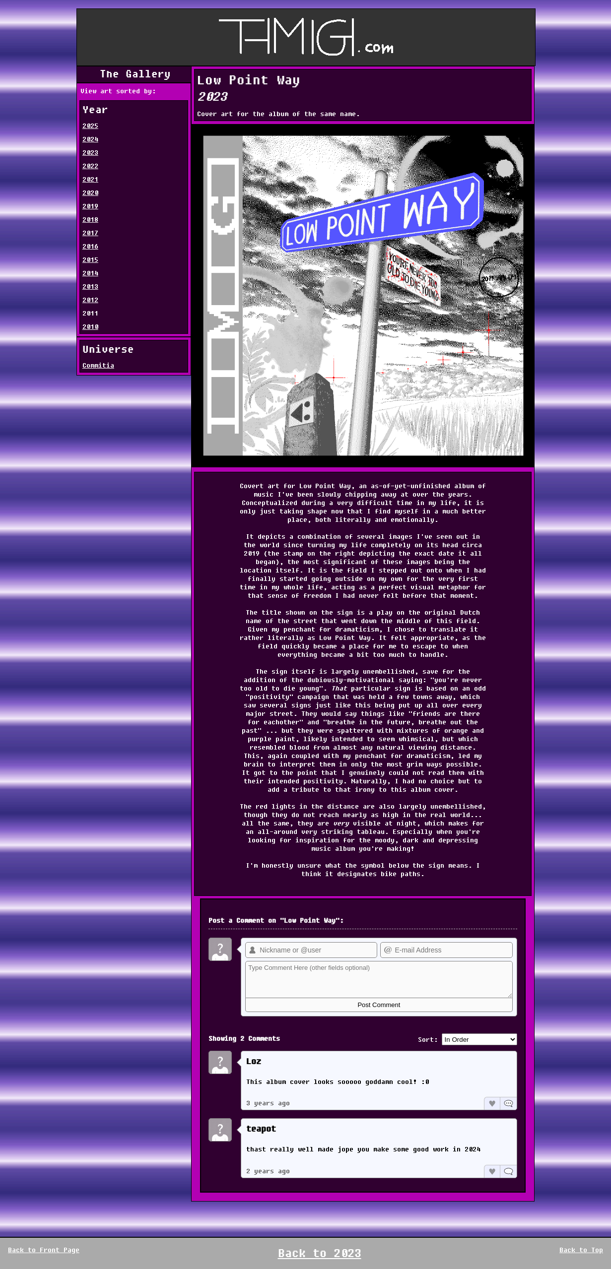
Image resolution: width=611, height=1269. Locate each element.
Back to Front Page (43, 1250)
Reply (508, 1103)
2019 (90, 206)
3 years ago (268, 1103)
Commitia (98, 365)
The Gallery (135, 74)
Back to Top (581, 1250)
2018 (90, 219)
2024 (90, 139)
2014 (90, 273)
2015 (90, 259)
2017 (90, 233)
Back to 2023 (319, 1253)
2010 (90, 326)
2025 (90, 126)
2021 (90, 179)
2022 (90, 166)
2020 (90, 193)
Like (492, 1103)
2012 (90, 300)
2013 (90, 286)
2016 (90, 246)
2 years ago (268, 1171)
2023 (90, 152)
